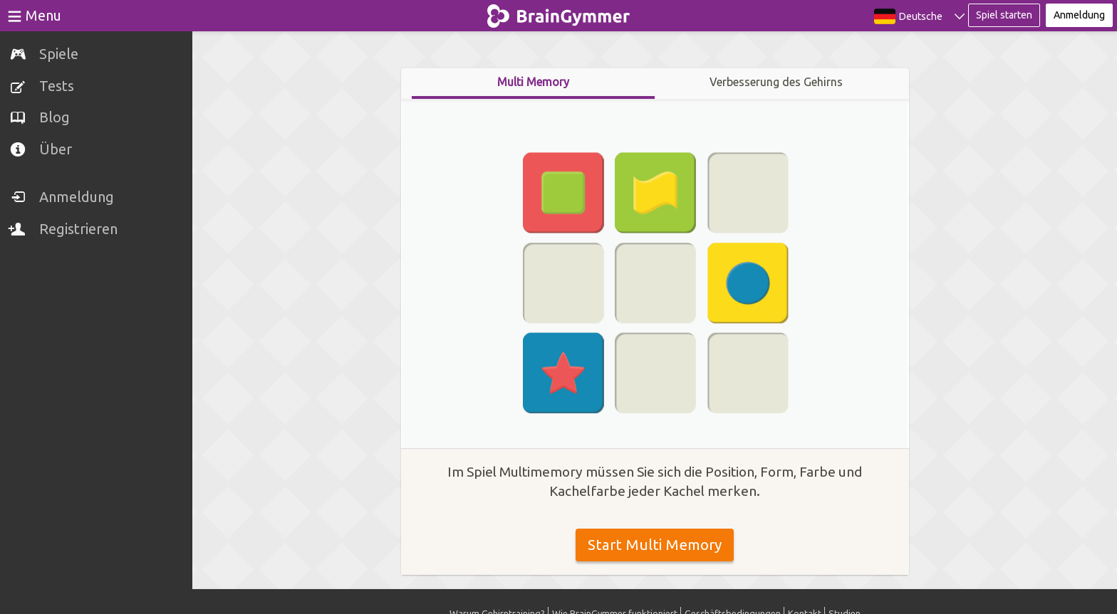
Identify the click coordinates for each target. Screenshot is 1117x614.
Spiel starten (1004, 15)
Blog (54, 117)
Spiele (58, 54)
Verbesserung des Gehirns (776, 81)
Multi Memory (533, 81)
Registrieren (78, 229)
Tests (56, 86)
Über (55, 149)
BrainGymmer (559, 12)
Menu (43, 15)
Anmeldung (76, 197)
